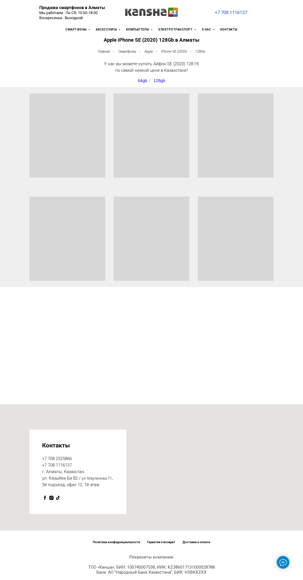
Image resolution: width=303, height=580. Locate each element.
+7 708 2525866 (57, 458)
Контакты (229, 29)
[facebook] (45, 497)
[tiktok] (58, 497)
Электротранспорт (175, 29)
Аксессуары (107, 29)
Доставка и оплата (196, 542)
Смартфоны (76, 29)
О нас (207, 29)
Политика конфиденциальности (116, 542)
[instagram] (51, 497)
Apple (149, 51)
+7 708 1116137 (231, 12)
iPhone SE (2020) (174, 51)
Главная (104, 51)
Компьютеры (138, 29)
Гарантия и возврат (161, 542)
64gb (142, 80)
